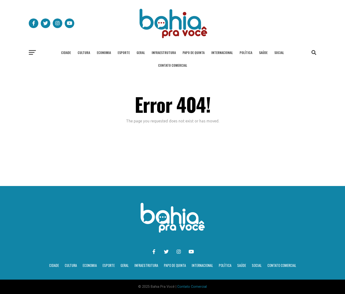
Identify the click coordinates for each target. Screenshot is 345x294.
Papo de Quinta (194, 52)
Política (246, 52)
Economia (104, 52)
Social (279, 52)
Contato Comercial (172, 65)
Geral (141, 52)
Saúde (263, 52)
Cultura (84, 52)
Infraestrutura (164, 52)
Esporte (124, 52)
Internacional (222, 52)
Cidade (66, 52)
